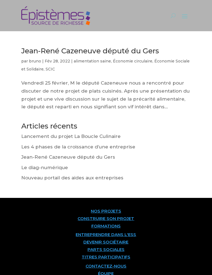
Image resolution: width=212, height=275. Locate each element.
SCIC (50, 69)
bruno (35, 61)
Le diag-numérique (44, 167)
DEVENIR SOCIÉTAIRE (105, 242)
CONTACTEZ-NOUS (106, 266)
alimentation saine (92, 61)
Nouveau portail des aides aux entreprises (72, 177)
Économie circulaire (132, 61)
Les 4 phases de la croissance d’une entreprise (78, 147)
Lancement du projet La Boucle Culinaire (71, 136)
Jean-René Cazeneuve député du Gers (90, 50)
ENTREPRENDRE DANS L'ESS (106, 234)
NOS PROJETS (106, 211)
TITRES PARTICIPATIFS (106, 257)
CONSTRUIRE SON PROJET (106, 218)
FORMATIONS (106, 226)
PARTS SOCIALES (106, 249)
